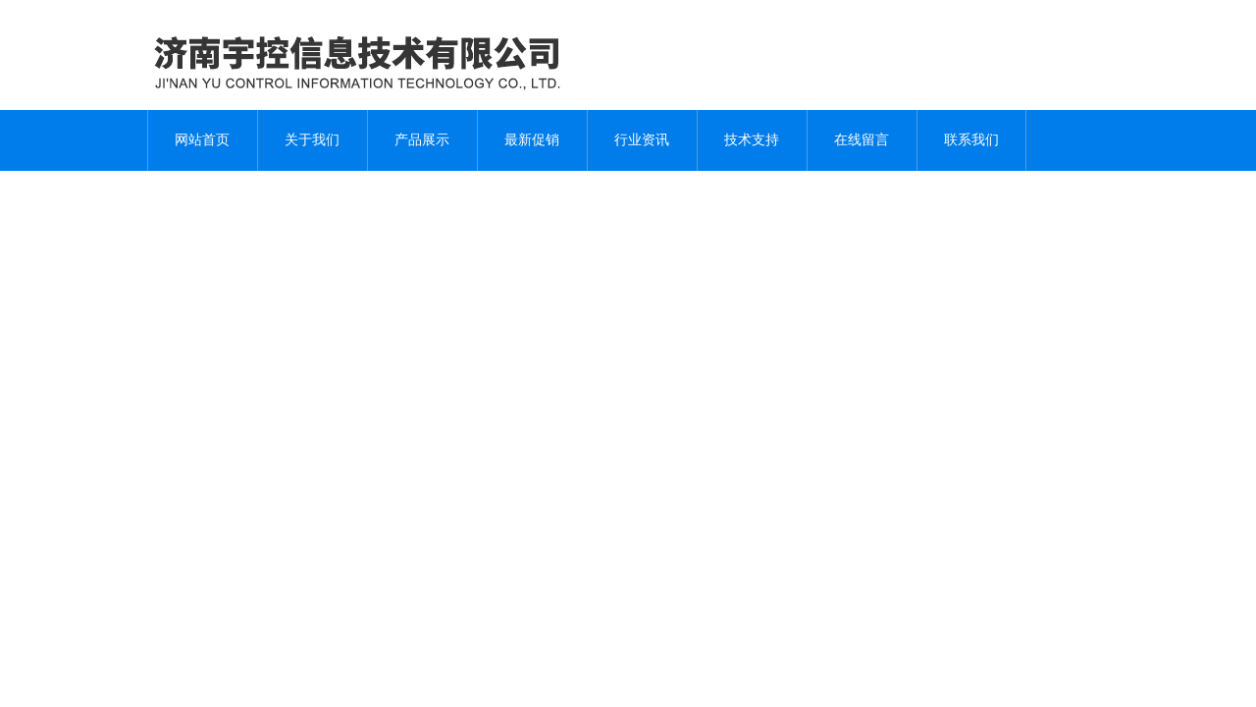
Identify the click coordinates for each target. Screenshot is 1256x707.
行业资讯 (641, 140)
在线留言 (861, 140)
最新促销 (531, 140)
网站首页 (202, 140)
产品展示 (421, 140)
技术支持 (751, 140)
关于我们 (312, 140)
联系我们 (971, 140)
